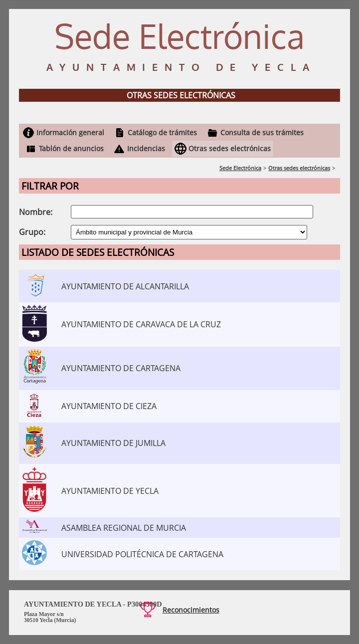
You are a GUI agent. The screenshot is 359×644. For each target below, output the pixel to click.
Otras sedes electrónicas (229, 148)
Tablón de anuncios (71, 148)
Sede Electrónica (240, 168)
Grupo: (32, 231)
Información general (70, 132)
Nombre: (35, 212)
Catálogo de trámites (162, 132)
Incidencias (146, 148)
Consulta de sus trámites (262, 132)
